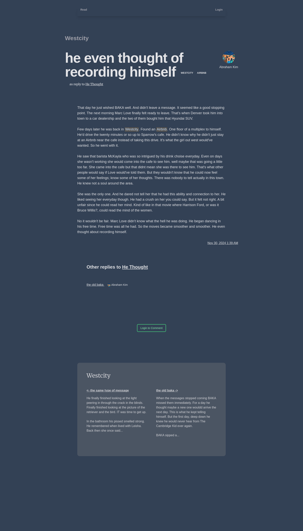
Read (83, 9)
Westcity (77, 38)
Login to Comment (151, 328)
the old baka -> (167, 390)
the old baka (95, 284)
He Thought (94, 84)
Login (219, 9)
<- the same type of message (108, 390)
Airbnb (201, 73)
